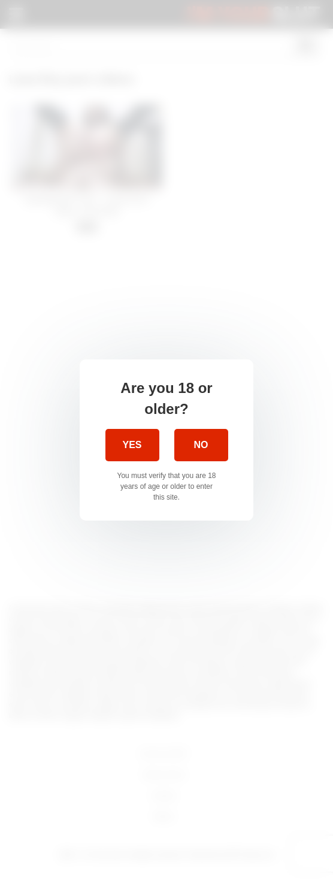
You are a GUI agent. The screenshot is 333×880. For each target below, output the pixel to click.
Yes (131, 445)
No (201, 445)
